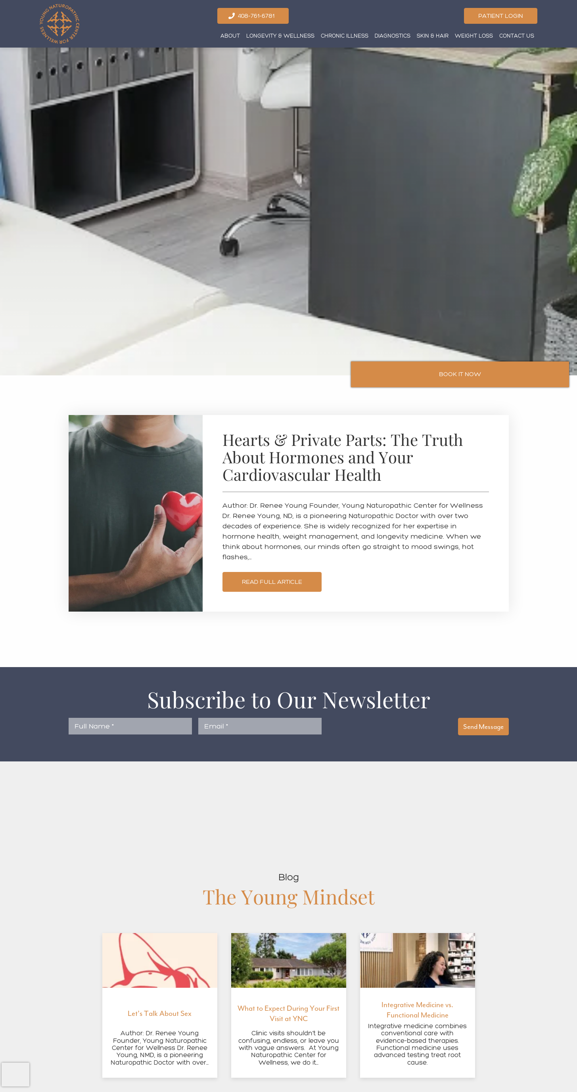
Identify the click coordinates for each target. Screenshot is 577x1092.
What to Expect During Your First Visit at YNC (288, 1013)
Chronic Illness (344, 36)
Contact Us (516, 36)
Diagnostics (392, 36)
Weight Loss (474, 36)
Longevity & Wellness (280, 36)
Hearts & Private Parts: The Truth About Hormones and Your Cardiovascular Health (342, 457)
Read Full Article (272, 581)
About (230, 36)
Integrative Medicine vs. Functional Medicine (417, 1010)
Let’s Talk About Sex (160, 1013)
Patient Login (500, 15)
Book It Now (460, 374)
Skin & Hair (433, 36)
